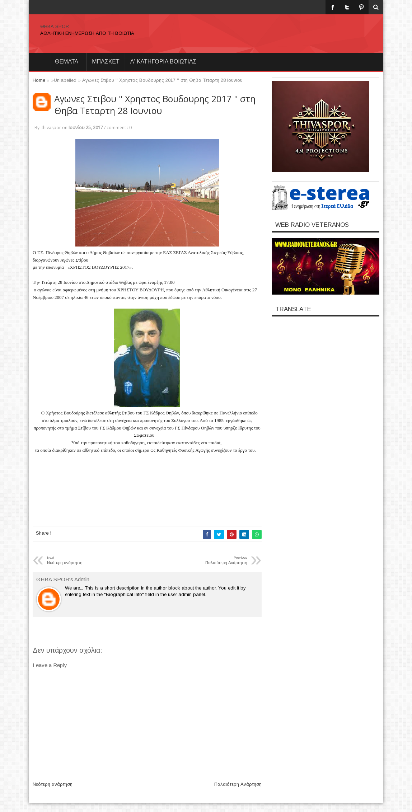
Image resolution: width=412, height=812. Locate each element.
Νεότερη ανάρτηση (52, 784)
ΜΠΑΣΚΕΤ (106, 61)
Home (40, 62)
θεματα (66, 61)
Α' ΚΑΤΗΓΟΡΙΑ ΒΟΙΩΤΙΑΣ (163, 61)
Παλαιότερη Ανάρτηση (238, 784)
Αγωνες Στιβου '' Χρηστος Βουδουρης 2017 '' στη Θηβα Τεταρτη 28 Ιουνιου (155, 105)
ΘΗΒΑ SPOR (54, 26)
